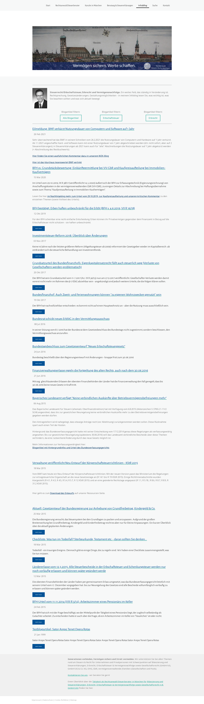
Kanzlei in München (93, 5)
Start (48, 5)
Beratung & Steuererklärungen (120, 5)
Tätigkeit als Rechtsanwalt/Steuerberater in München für (119, 681)
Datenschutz (48, 700)
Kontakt (166, 5)
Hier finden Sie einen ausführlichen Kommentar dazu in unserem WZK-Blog (70, 155)
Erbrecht (153, 118)
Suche (155, 5)
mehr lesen (38, 228)
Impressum (36, 700)
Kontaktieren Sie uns (78, 675)
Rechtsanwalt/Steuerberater (67, 5)
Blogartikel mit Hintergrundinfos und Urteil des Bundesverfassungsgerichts (70, 447)
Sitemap (73, 700)
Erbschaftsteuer (111, 118)
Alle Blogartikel (71, 118)
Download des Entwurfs (62, 493)
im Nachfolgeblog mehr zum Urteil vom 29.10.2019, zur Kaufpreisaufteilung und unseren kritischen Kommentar (103, 196)
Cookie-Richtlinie (61, 700)
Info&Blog (142, 5)
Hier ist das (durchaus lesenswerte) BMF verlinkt (57, 162)
